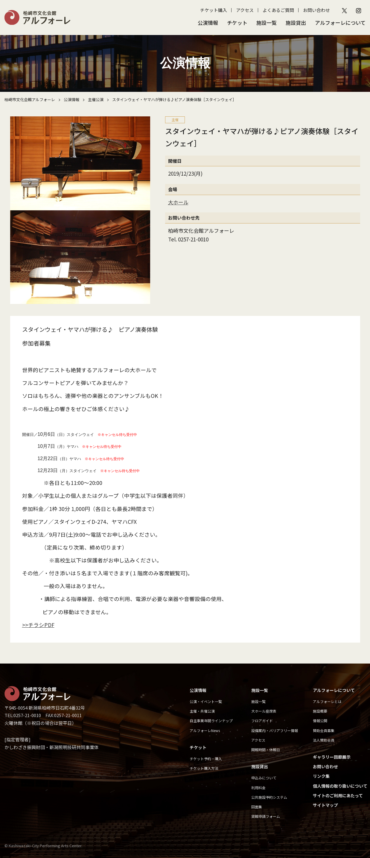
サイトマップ (325, 805)
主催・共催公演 (202, 711)
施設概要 (320, 711)
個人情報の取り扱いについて (340, 786)
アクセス (245, 10)
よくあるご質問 (278, 10)
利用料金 (258, 787)
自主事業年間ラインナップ (211, 720)
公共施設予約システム (269, 797)
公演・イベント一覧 (206, 701)
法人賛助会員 (323, 740)
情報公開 (320, 720)
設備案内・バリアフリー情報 (274, 730)
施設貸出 (296, 22)
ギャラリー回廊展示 (332, 757)
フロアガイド (262, 720)
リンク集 (321, 776)
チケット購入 (213, 10)
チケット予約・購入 (206, 758)
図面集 (256, 806)
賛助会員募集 (323, 730)
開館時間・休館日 (265, 749)
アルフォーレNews (205, 730)
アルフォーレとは (327, 701)
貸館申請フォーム (265, 816)
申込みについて (263, 777)
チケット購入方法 (204, 768)
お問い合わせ (316, 10)
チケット (237, 22)
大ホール (178, 202)
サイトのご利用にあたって (338, 795)
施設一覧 (266, 22)
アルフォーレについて (340, 22)
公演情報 (208, 22)
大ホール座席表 (263, 711)
